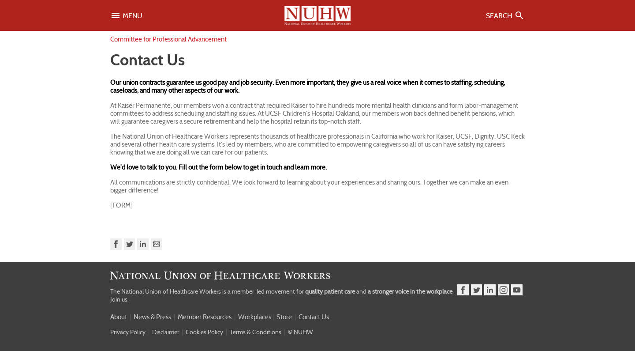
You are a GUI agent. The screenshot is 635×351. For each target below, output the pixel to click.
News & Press (152, 317)
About (118, 317)
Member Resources (205, 317)
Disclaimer (165, 332)
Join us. (119, 299)
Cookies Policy (204, 332)
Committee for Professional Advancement (168, 39)
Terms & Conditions (255, 332)
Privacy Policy (128, 332)
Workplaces (254, 317)
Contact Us (314, 317)
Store (284, 317)
